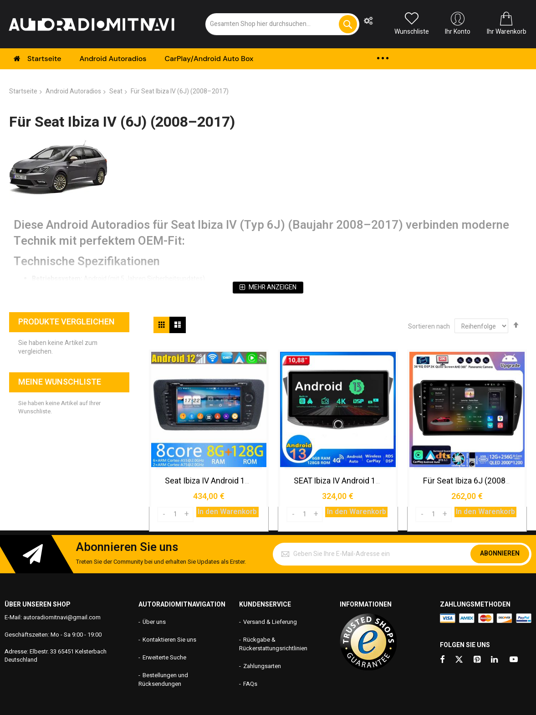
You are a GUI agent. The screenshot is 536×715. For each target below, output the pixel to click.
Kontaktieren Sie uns (169, 638)
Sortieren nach (429, 326)
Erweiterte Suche (164, 656)
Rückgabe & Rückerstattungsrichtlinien (273, 643)
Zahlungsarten (262, 665)
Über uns (154, 621)
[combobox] (282, 24)
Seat (116, 91)
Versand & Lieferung (270, 621)
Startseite (23, 91)
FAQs (250, 683)
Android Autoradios (73, 91)
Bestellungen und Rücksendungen (163, 678)
